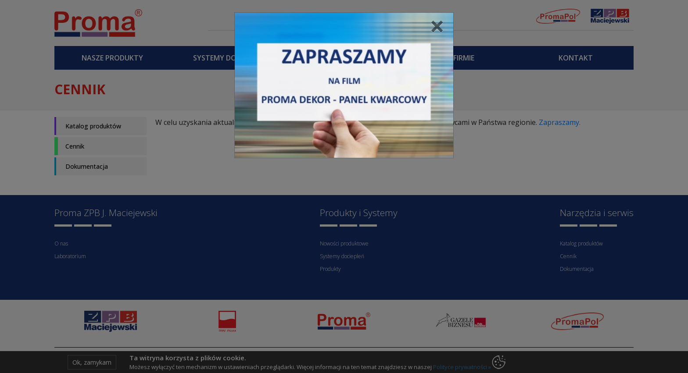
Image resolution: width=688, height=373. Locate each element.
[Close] (437, 26)
